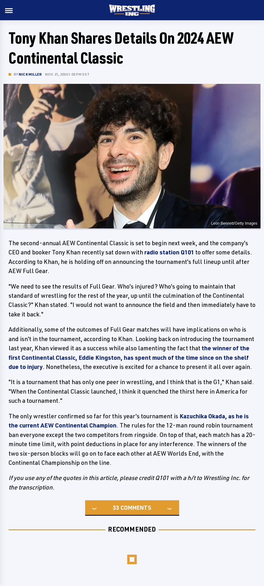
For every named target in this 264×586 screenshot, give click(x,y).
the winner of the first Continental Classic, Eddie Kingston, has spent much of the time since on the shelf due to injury (129, 357)
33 (116, 507)
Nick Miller (30, 74)
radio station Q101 (169, 252)
